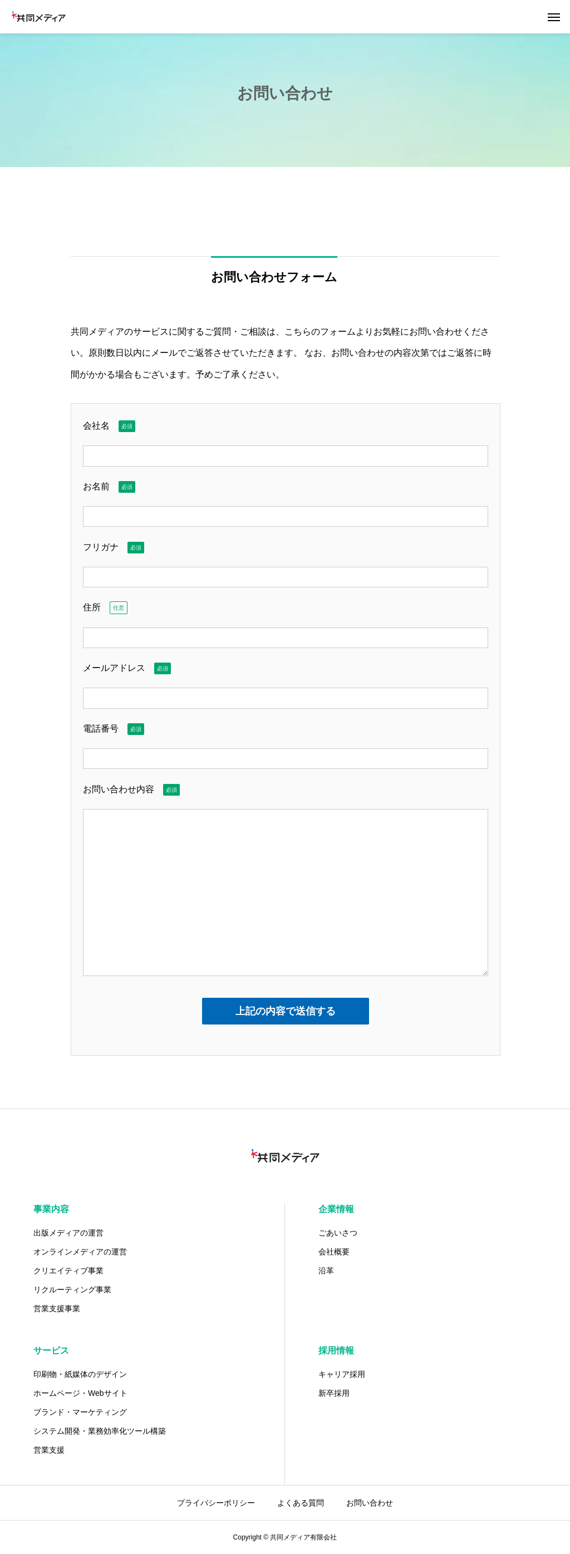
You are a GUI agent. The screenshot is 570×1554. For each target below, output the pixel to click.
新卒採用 (334, 1393)
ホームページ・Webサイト (80, 1393)
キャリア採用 (341, 1374)
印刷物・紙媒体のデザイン (80, 1374)
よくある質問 (300, 1502)
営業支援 (49, 1449)
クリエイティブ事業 (68, 1270)
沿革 (326, 1270)
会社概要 (334, 1251)
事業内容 (51, 1209)
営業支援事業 (56, 1308)
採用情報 (336, 1350)
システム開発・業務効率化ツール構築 (99, 1430)
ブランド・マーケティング (80, 1412)
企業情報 (336, 1209)
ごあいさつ (337, 1232)
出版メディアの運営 (68, 1232)
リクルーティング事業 (72, 1289)
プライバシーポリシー (216, 1502)
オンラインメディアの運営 (80, 1251)
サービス (51, 1350)
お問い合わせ (369, 1502)
